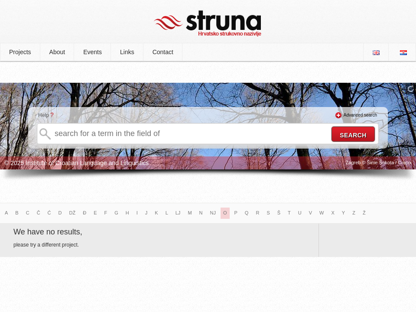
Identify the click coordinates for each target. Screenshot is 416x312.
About (57, 52)
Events (92, 52)
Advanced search (360, 115)
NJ (213, 212)
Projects (20, 52)
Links (127, 52)
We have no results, (47, 232)
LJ (178, 212)
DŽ (72, 212)
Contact (163, 52)
